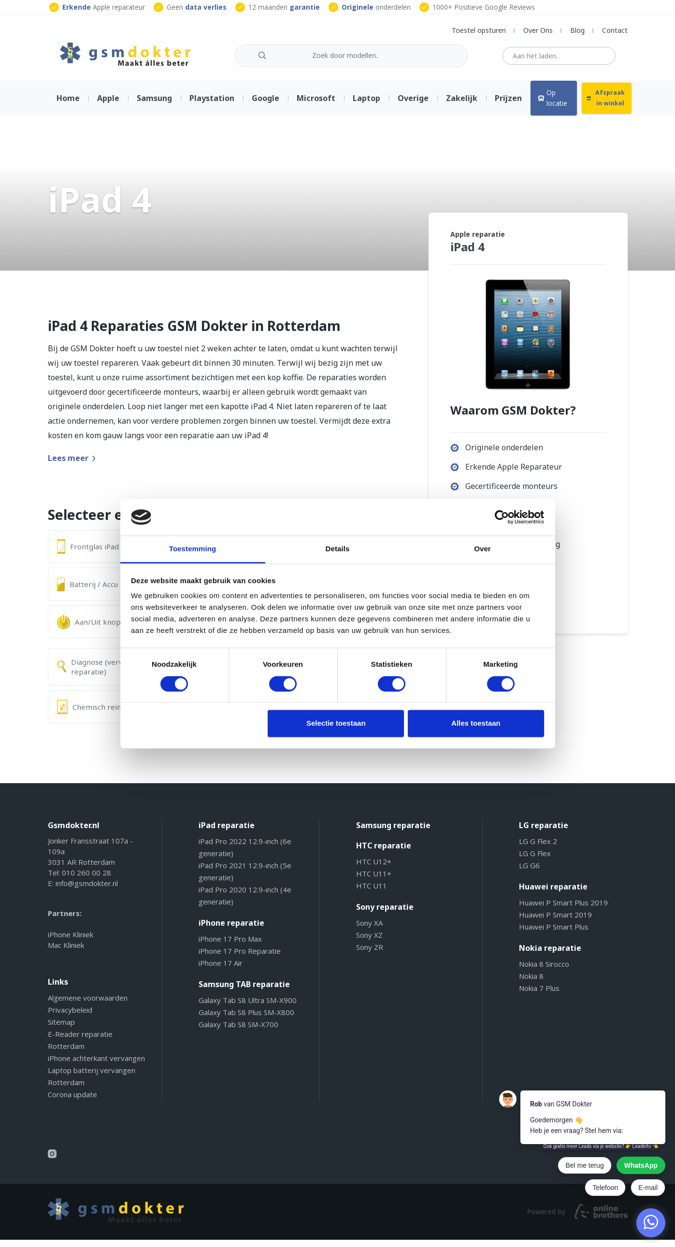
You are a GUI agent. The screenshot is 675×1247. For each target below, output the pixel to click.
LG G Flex (535, 860)
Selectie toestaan (336, 723)
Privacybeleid (70, 1017)
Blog (577, 30)
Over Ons (538, 30)
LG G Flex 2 (538, 848)
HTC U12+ (373, 869)
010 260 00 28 (86, 880)
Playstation (211, 105)
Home (68, 105)
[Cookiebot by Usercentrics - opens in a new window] (502, 517)
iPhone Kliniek (70, 941)
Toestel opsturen (479, 30)
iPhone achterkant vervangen (96, 1065)
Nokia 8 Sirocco (544, 971)
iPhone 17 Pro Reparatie (240, 958)
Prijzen (508, 105)
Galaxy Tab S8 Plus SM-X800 (246, 1019)
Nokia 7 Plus (539, 995)
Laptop (366, 105)
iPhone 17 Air (221, 970)
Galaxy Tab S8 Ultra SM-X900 (248, 1007)
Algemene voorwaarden (88, 1005)
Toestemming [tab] (192, 549)
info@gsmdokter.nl (87, 890)
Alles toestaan (476, 723)
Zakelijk (461, 105)
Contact (615, 30)
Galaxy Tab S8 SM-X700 (238, 1031)
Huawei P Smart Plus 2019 (563, 910)
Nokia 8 (531, 983)
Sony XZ (369, 942)
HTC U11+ (373, 881)
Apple (108, 105)
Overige (413, 105)
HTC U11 (371, 893)
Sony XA (369, 930)
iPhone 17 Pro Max (230, 946)
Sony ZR (369, 954)
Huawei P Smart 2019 (555, 922)
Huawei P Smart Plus (554, 934)
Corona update (72, 1101)
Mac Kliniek (66, 952)
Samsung (154, 105)
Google (265, 105)
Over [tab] (482, 549)
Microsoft (316, 105)
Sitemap (61, 1029)
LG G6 (529, 872)
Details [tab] (338, 549)
